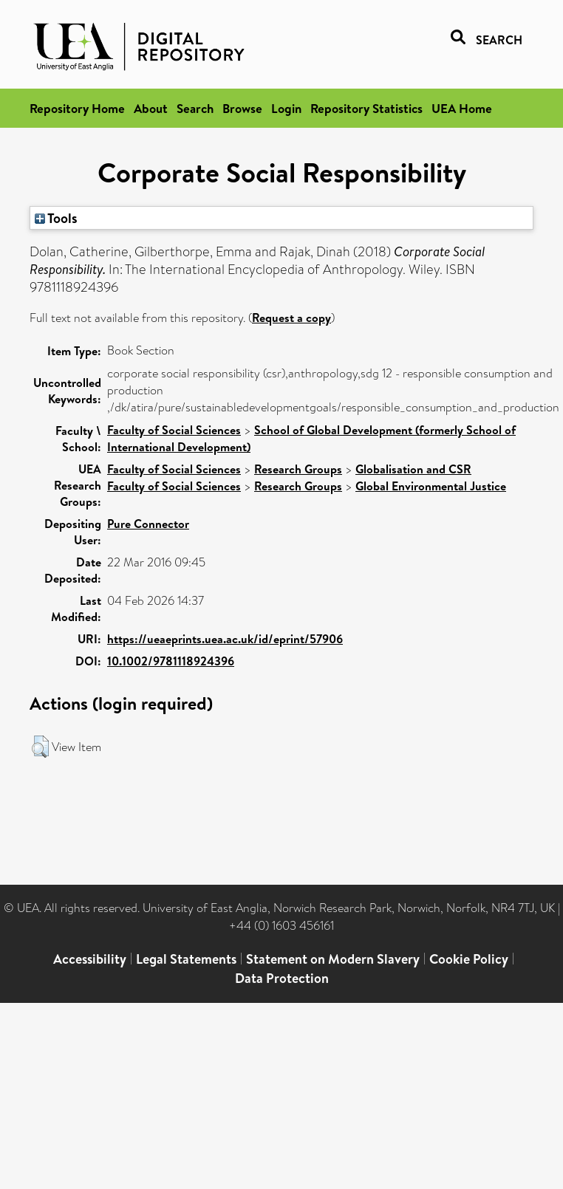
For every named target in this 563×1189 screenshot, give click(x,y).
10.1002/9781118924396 (170, 661)
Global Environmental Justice (430, 486)
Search (195, 108)
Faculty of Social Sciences (174, 430)
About (151, 108)
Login (286, 108)
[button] (40, 747)
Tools (56, 217)
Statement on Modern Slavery (333, 959)
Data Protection (282, 978)
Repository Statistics (366, 108)
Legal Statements (186, 959)
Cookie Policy (468, 959)
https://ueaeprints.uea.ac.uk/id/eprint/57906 (225, 639)
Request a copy (291, 317)
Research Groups (298, 469)
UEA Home (461, 108)
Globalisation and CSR (413, 469)
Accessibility (89, 959)
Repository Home (77, 108)
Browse (242, 108)
